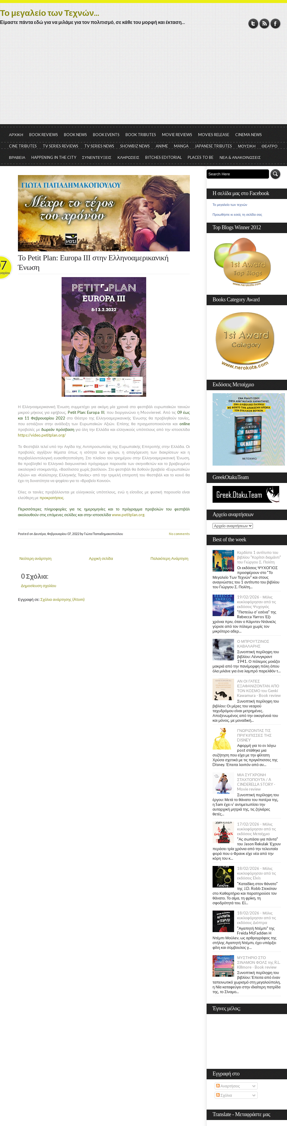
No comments (179, 534)
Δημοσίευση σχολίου (38, 585)
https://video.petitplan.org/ (42, 435)
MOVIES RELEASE (213, 134)
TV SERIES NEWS (99, 146)
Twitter (253, 23)
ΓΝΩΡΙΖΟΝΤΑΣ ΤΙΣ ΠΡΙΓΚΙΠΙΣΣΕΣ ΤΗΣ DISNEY (254, 735)
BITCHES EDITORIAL (163, 157)
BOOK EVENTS (106, 134)
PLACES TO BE (200, 157)
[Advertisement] (143, 79)
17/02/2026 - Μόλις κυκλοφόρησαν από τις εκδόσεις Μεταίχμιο (256, 829)
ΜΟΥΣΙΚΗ (247, 146)
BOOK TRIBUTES (141, 134)
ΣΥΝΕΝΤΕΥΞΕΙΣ (97, 157)
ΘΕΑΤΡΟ (269, 146)
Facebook (275, 23)
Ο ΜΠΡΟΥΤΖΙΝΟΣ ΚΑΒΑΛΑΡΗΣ (253, 643)
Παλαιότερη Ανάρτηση (170, 558)
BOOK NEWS (75, 134)
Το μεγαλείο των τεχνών (230, 204)
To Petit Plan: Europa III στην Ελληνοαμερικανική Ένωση (93, 262)
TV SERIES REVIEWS (60, 146)
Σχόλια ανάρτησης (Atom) (62, 599)
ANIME (162, 146)
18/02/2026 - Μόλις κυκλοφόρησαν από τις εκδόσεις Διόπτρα (256, 918)
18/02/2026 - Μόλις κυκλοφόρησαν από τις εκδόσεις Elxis (256, 873)
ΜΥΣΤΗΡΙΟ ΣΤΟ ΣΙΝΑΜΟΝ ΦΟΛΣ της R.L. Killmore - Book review (258, 962)
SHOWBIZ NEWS (135, 146)
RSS (264, 23)
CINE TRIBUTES (23, 146)
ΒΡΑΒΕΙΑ (17, 157)
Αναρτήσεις (228, 1086)
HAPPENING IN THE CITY (53, 157)
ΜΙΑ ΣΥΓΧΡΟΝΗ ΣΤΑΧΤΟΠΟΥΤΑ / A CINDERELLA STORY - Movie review (256, 781)
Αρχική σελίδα (101, 558)
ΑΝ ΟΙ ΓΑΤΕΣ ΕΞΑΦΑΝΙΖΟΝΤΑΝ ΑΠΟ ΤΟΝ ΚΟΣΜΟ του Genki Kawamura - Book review (259, 688)
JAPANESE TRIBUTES (213, 146)
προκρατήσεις (51, 497)
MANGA (181, 146)
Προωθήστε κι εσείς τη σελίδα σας (237, 214)
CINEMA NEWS (248, 134)
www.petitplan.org (128, 514)
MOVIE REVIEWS (177, 134)
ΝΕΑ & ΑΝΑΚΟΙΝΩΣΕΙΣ (240, 157)
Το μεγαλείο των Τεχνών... (49, 12)
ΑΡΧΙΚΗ (16, 134)
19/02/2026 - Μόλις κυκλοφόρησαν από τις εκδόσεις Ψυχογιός (256, 602)
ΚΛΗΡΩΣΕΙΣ (128, 157)
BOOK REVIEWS (43, 134)
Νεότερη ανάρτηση (35, 558)
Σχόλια (224, 1095)
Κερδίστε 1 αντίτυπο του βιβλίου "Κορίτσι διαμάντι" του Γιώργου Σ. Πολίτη (259, 557)
